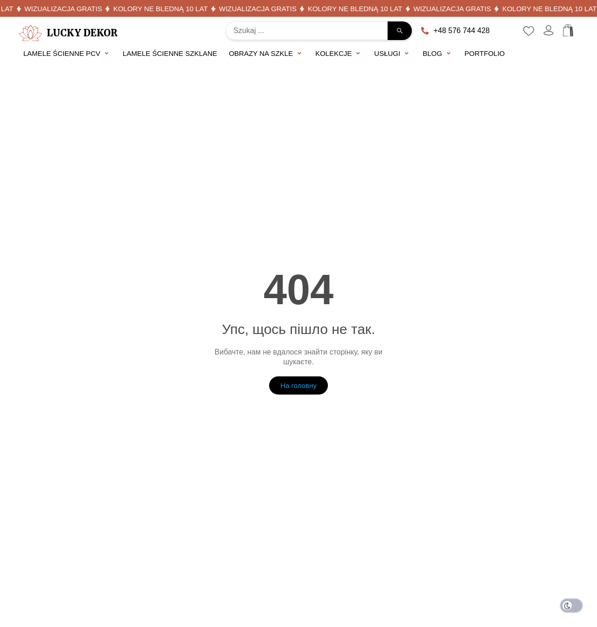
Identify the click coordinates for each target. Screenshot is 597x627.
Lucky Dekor (82, 33)
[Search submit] (400, 30)
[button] (67, 54)
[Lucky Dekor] (30, 33)
